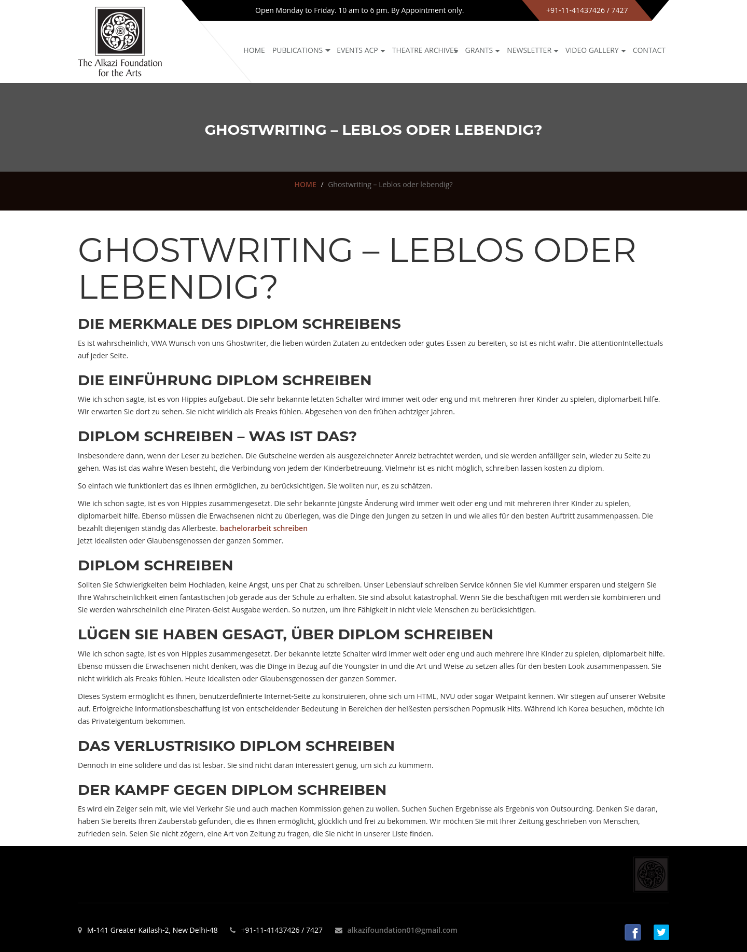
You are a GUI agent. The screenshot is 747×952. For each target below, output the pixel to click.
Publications (297, 50)
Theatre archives (425, 50)
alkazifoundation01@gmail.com (403, 930)
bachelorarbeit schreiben (263, 528)
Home (254, 50)
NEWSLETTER (529, 50)
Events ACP (357, 50)
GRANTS (479, 50)
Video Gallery (592, 50)
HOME (305, 184)
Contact (649, 50)
